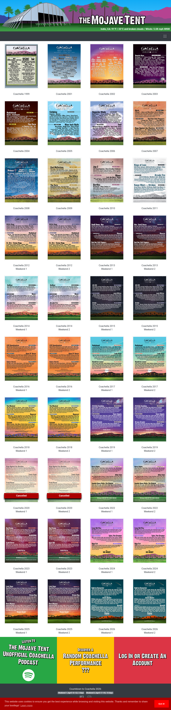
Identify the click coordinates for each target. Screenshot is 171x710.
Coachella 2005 (64, 151)
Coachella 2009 (64, 208)
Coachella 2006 (107, 151)
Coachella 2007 (150, 151)
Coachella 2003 (150, 94)
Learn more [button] (26, 705)
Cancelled (21, 495)
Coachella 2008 (21, 208)
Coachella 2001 (64, 94)
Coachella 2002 (107, 94)
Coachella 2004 (21, 151)
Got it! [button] (161, 704)
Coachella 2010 (107, 208)
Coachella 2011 (150, 208)
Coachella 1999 (21, 94)
